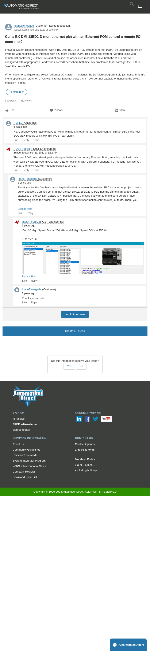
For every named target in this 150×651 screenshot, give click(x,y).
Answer (56, 110)
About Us (18, 444)
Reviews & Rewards (25, 455)
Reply (26, 140)
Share (120, 110)
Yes (69, 366)
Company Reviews (24, 471)
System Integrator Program (29, 460)
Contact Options (85, 444)
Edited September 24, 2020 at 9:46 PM (36, 29)
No (81, 366)
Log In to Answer (75, 314)
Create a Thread (75, 331)
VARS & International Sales (29, 466)
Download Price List (25, 477)
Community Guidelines (26, 449)
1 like (36, 140)
